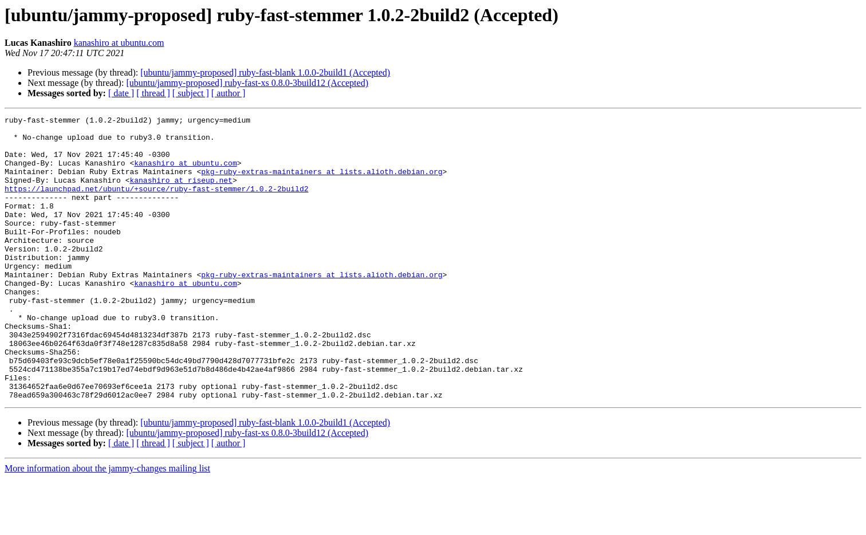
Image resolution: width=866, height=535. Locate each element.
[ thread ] (153, 93)
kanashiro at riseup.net (180, 193)
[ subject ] (190, 93)
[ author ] (228, 93)
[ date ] (121, 93)
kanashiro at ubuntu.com (119, 43)
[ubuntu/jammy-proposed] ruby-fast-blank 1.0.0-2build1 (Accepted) (265, 72)
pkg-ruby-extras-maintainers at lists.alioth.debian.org (321, 183)
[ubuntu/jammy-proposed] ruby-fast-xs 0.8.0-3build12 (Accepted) (247, 83)
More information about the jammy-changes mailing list (107, 525)
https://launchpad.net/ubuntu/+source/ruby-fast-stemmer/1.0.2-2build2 (156, 204)
